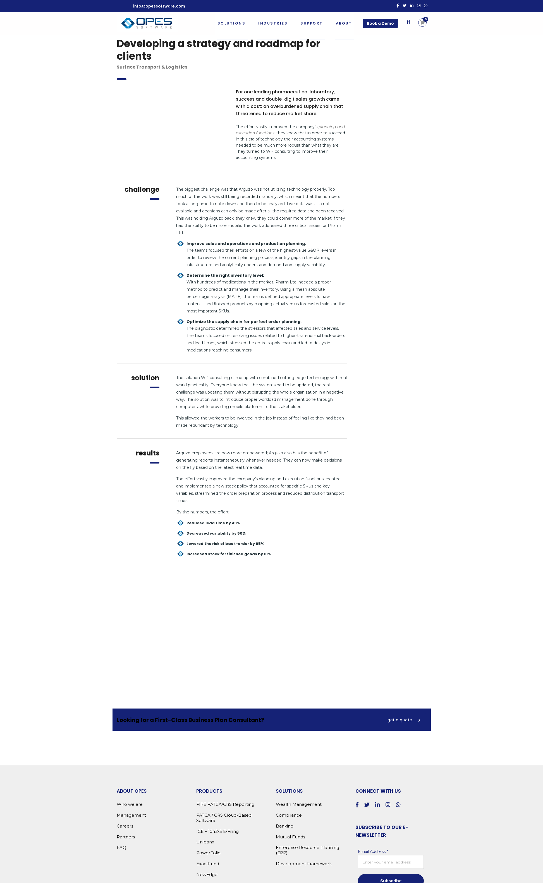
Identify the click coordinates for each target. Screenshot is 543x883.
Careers (125, 826)
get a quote (404, 720)
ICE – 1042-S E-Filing (217, 831)
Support (311, 23)
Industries (272, 23)
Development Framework (304, 863)
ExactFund (207, 863)
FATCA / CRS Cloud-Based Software (224, 818)
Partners (126, 837)
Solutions (231, 23)
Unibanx (205, 842)
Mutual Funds (290, 837)
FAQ (121, 847)
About (343, 23)
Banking (284, 826)
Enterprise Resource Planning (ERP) (307, 850)
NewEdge (206, 874)
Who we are (130, 804)
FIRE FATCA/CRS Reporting (225, 804)
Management (131, 815)
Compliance (289, 815)
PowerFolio (208, 852)
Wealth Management (299, 804)
